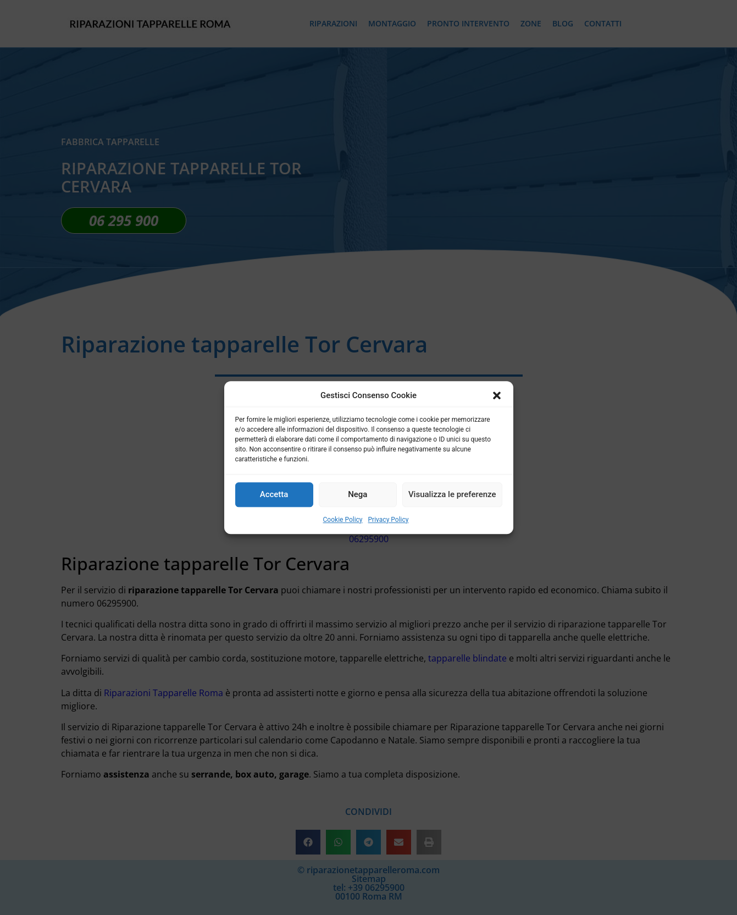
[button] (496, 395)
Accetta (274, 494)
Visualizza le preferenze (452, 494)
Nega (357, 494)
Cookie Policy (343, 519)
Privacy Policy (388, 519)
